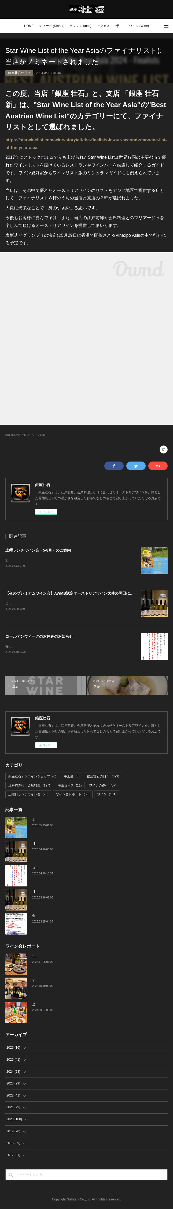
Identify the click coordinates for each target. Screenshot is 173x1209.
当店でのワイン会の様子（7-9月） (57, 1005)
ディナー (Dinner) (52, 26)
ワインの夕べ (102, 786)
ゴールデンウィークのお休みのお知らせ (39, 637)
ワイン (106, 795)
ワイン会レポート (72, 795)
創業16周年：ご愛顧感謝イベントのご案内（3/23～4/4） (73, 917)
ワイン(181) (39, 434)
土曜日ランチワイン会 (28, 795)
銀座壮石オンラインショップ (32, 777)
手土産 (72, 777)
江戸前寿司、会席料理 (29, 786)
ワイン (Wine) (139, 26)
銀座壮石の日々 (19, 73)
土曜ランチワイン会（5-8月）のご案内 (38, 550)
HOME (29, 26)
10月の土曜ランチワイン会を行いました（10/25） (68, 957)
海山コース (70, 786)
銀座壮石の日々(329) (17, 434)
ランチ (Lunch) (80, 26)
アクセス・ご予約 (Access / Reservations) (111, 26)
